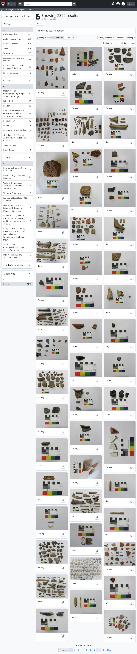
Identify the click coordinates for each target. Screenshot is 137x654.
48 (103, 650)
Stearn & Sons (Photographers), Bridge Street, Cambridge (17, 94)
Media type (9, 273)
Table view (70, 38)
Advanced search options (51, 30)
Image (17, 284)
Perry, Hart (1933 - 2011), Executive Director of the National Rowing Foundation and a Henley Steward (17, 234)
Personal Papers (17, 44)
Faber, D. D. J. (17, 102)
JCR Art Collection (17, 73)
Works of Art (17, 54)
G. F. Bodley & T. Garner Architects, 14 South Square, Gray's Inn (17, 138)
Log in (130, 4)
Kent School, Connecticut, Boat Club (17, 169)
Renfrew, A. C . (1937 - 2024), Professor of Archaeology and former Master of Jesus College (17, 219)
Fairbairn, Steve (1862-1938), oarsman (17, 199)
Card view (58, 38)
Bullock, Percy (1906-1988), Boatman (17, 176)
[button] (112, 3)
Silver (17, 49)
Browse (11, 4)
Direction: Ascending (125, 38)
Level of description (13, 265)
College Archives (17, 35)
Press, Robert (17, 121)
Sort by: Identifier (105, 38)
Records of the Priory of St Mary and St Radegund (17, 66)
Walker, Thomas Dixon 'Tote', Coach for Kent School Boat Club (17, 186)
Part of (7, 24)
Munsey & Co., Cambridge (17, 131)
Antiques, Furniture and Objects (17, 59)
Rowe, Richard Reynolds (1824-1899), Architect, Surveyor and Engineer (17, 113)
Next (109, 650)
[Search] (47, 4)
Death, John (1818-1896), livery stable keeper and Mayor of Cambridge (17, 208)
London (17, 106)
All (4, 29)
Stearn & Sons (17, 146)
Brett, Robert (17, 150)
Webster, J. (17, 126)
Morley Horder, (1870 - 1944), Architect (17, 256)
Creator (7, 80)
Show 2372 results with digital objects (119, 43)
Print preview (43, 38)
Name (6, 157)
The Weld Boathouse (17, 194)
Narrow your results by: (17, 16)
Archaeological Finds (17, 39)
